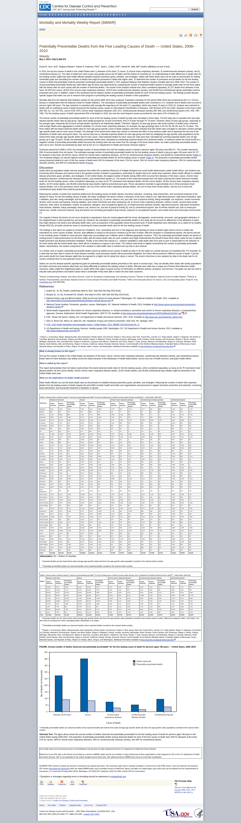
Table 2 (149, 158)
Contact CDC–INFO (91, 814)
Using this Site (75, 805)
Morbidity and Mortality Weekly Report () (77, 22)
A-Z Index (52, 805)
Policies (62, 805)
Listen (72, 784)
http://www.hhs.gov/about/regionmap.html (156, 346)
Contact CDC (101, 805)
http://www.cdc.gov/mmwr (59, 769)
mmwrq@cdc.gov (118, 776)
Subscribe (62, 784)
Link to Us (88, 805)
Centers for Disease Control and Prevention (70, 801)
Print (41, 784)
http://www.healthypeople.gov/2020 (61, 331)
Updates (51, 784)
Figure (89, 163)
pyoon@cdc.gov (45, 282)
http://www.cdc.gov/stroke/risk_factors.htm (163, 317)
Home (41, 805)
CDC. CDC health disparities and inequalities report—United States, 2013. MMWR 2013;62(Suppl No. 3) (92, 324)
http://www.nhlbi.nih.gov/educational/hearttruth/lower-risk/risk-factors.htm (78, 300)
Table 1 (197, 155)
